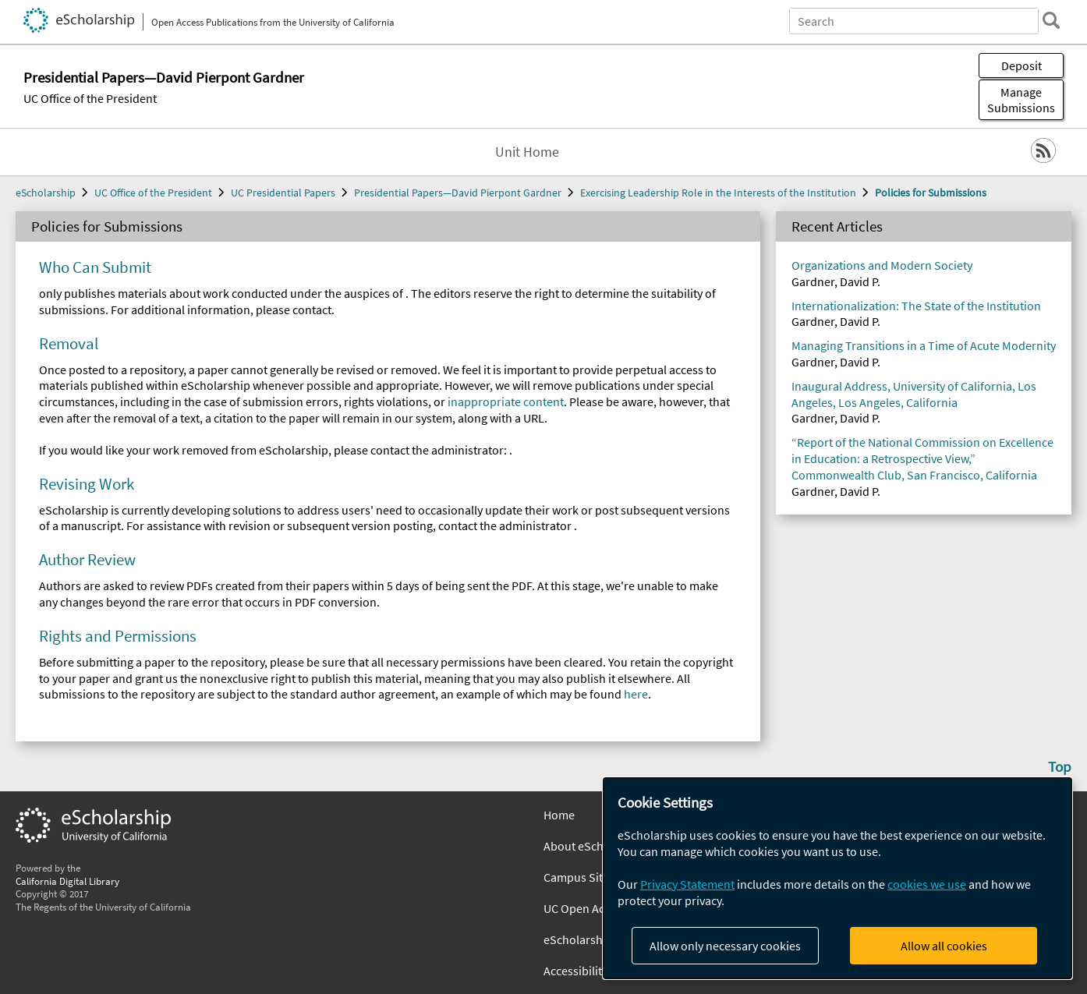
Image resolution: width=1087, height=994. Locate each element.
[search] (1051, 20)
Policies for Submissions (930, 193)
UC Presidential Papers (283, 193)
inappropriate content (506, 401)
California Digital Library (67, 881)
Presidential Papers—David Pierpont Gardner (457, 193)
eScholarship (46, 193)
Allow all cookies (944, 945)
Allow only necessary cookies (725, 945)
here (636, 694)
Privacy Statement (687, 884)
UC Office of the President (90, 98)
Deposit (1021, 65)
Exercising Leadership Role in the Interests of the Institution (718, 193)
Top (1059, 766)
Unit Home (527, 152)
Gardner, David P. (835, 281)
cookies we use (926, 884)
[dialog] (837, 878)
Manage (1021, 99)
